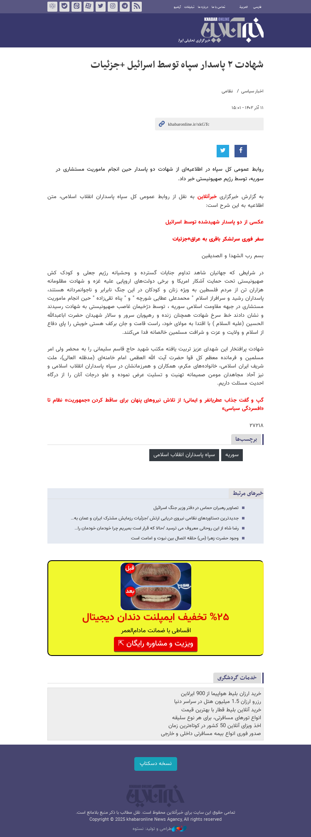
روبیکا (52, 7)
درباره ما (203, 7)
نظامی (227, 91)
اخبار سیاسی (252, 91)
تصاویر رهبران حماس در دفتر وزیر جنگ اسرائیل (196, 508)
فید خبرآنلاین (137, 7)
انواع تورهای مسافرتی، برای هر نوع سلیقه (216, 718)
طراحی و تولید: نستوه (160, 829)
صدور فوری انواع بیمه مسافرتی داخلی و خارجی (211, 734)
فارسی (257, 7)
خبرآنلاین (221, 30)
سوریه (232, 455)
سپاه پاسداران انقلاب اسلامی (184, 455)
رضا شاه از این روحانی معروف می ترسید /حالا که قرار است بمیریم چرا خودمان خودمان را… (156, 528)
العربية (243, 7)
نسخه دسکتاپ (156, 764)
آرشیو (177, 7)
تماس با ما (218, 7)
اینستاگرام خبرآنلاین (113, 7)
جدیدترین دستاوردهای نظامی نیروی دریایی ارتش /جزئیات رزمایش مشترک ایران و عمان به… (155, 518)
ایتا (76, 7)
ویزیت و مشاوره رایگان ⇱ (155, 644)
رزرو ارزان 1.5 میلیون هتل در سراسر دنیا (217, 702)
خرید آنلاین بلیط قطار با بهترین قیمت (221, 710)
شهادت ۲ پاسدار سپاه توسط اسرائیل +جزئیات (177, 65)
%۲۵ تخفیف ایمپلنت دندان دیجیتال (155, 617)
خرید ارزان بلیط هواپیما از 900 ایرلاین (221, 694)
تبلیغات (189, 7)
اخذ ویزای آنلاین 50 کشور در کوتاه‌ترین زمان (214, 726)
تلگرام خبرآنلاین (125, 7)
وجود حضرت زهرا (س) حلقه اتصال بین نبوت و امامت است (185, 538)
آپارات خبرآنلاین (88, 7)
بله (64, 7)
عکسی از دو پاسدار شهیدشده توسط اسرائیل (214, 222)
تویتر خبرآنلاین (100, 7)
